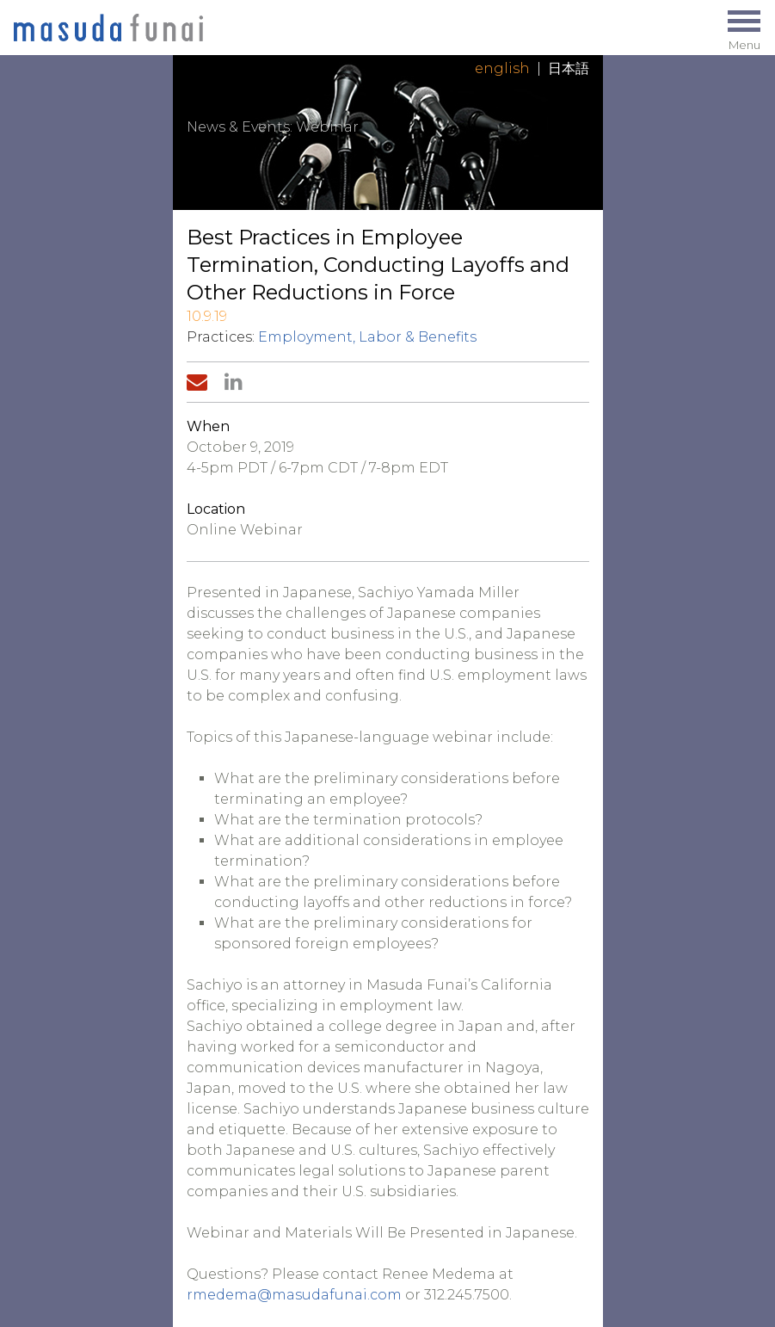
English (502, 68)
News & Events (238, 127)
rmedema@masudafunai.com (294, 1295)
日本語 (568, 68)
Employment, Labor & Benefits (367, 337)
